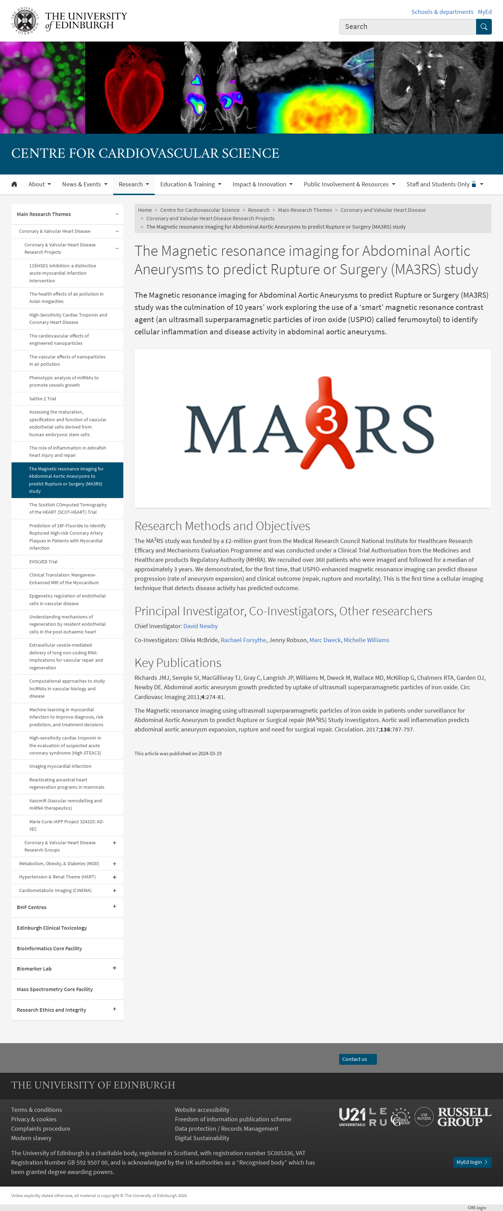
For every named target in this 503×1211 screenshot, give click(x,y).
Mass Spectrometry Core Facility (55, 989)
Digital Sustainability (202, 1138)
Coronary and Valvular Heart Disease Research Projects (210, 218)
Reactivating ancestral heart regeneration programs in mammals (66, 783)
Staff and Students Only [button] (443, 184)
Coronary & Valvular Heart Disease (54, 231)
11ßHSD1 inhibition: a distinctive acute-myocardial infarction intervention (62, 273)
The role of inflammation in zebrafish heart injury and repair (67, 451)
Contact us (358, 1058)
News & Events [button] (82, 184)
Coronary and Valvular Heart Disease (383, 209)
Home (145, 209)
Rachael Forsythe (243, 640)
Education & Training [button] (188, 184)
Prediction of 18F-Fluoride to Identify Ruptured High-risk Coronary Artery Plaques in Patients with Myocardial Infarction (67, 536)
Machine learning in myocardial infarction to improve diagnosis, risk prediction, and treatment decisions (66, 717)
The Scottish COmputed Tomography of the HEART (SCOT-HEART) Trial (68, 508)
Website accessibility (202, 1110)
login (480, 1207)
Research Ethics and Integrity (51, 1009)
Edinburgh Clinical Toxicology (52, 927)
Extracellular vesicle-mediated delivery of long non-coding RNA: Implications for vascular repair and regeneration (66, 656)
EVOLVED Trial (43, 561)
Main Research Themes (44, 213)
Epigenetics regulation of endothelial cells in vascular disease (67, 599)
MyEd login (473, 1161)
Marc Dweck (325, 640)
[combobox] (408, 27)
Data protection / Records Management (226, 1128)
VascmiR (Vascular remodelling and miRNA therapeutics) (65, 804)
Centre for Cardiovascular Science (200, 209)
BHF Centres (31, 907)
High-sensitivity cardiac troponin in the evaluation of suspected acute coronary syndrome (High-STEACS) (65, 745)
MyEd (485, 12)
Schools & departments (442, 12)
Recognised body (261, 1162)
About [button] (37, 184)
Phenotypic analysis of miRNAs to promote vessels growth (64, 381)
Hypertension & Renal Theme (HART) (57, 877)
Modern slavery (31, 1138)
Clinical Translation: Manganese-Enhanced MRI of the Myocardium (64, 578)
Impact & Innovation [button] (260, 184)
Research (259, 209)
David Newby (200, 626)
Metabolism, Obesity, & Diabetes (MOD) (59, 863)
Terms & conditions (36, 1110)
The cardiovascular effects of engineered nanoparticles (59, 339)
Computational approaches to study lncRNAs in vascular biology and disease (67, 688)
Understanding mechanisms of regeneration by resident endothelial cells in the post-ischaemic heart (67, 624)
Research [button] (131, 184)
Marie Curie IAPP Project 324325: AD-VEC (66, 825)
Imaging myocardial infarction (60, 766)
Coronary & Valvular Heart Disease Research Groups (60, 846)
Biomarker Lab (34, 968)
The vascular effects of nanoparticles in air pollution (67, 360)
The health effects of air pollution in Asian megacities (66, 297)
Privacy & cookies (34, 1119)
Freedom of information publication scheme (233, 1119)
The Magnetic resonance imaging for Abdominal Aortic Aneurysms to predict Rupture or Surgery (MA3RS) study (66, 480)
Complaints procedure (40, 1128)
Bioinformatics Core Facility (49, 948)
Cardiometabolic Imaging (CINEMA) (55, 890)
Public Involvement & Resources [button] (347, 184)
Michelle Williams (366, 640)
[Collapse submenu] (117, 214)
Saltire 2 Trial (42, 398)
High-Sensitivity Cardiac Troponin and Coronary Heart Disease (68, 318)
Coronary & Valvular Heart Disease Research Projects (60, 248)
